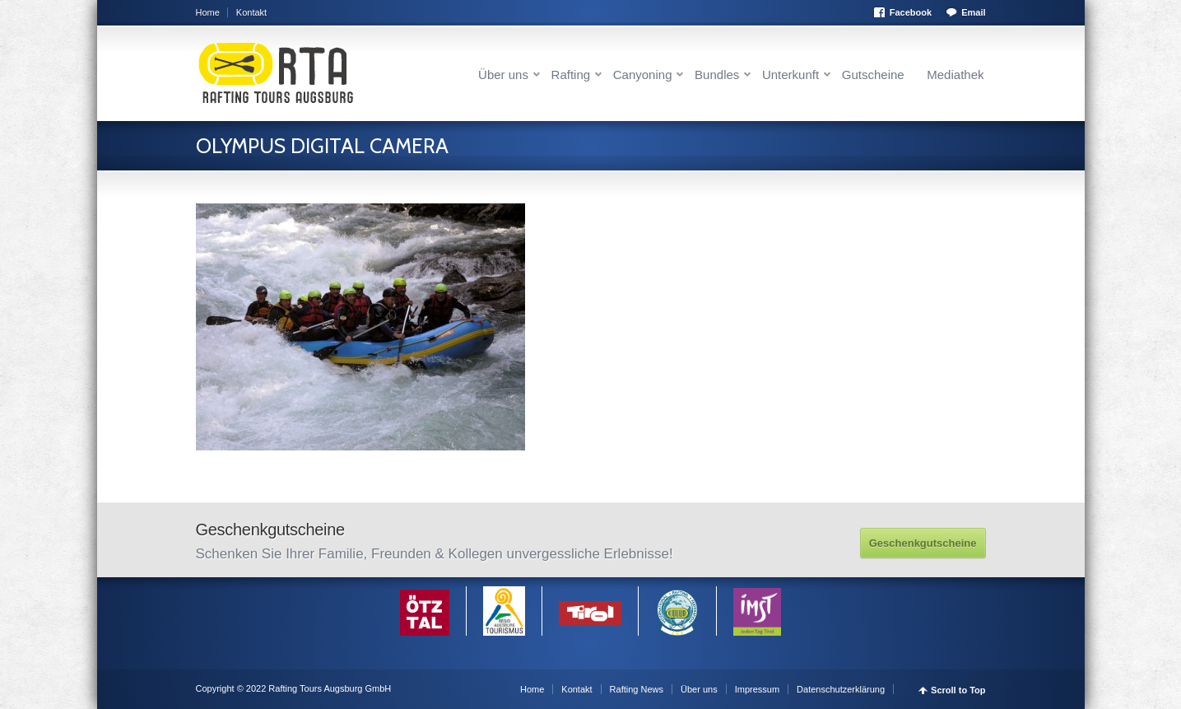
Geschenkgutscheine (923, 543)
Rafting (571, 75)
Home (208, 12)
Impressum (757, 689)
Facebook (911, 12)
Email (973, 12)
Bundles (717, 75)
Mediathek (955, 75)
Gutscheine (873, 75)
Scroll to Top (958, 690)
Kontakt (251, 12)
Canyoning (642, 75)
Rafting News (636, 689)
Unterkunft (790, 75)
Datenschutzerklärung (841, 689)
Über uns (503, 75)
